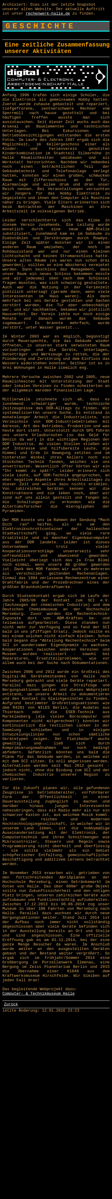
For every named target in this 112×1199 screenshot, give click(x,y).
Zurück (11, 1184)
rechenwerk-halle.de (48, 15)
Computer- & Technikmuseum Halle (38, 1173)
